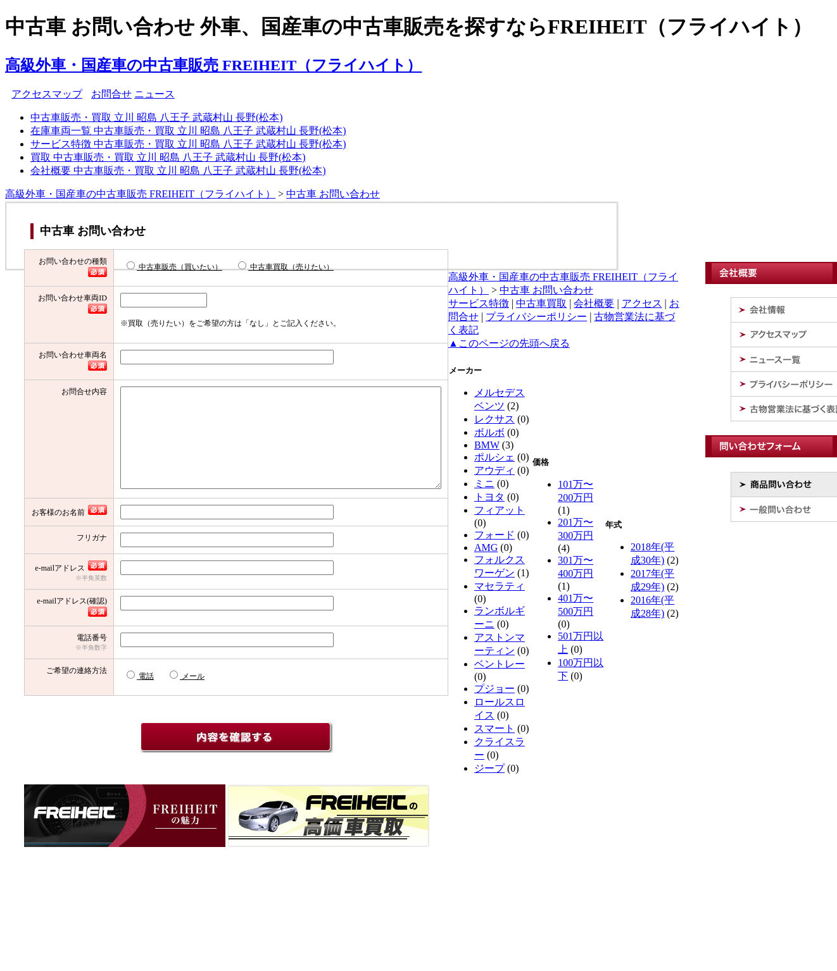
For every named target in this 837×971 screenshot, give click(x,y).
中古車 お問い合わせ (333, 194)
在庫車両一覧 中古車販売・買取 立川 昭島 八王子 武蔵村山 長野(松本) (188, 130)
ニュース (154, 94)
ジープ (489, 768)
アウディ (494, 470)
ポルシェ (494, 457)
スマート (494, 728)
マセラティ (499, 586)
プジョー (494, 688)
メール (149, 747)
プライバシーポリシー (536, 316)
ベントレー (499, 664)
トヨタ (489, 497)
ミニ (484, 483)
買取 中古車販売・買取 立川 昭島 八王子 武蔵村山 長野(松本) (168, 157)
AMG (486, 547)
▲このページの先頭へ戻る (509, 343)
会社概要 (594, 303)
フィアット (499, 510)
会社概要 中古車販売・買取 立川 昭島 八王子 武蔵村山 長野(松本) (178, 170)
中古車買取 (541, 303)
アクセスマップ (46, 94)
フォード (494, 534)
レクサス (494, 419)
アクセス (642, 303)
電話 (102, 747)
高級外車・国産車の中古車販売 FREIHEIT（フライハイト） (213, 65)
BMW (487, 445)
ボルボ (489, 432)
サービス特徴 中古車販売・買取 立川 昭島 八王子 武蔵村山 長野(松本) (188, 144)
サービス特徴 (478, 303)
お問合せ (111, 94)
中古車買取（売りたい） (248, 266)
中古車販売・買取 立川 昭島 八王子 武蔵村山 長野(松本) (156, 117)
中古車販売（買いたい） (136, 266)
